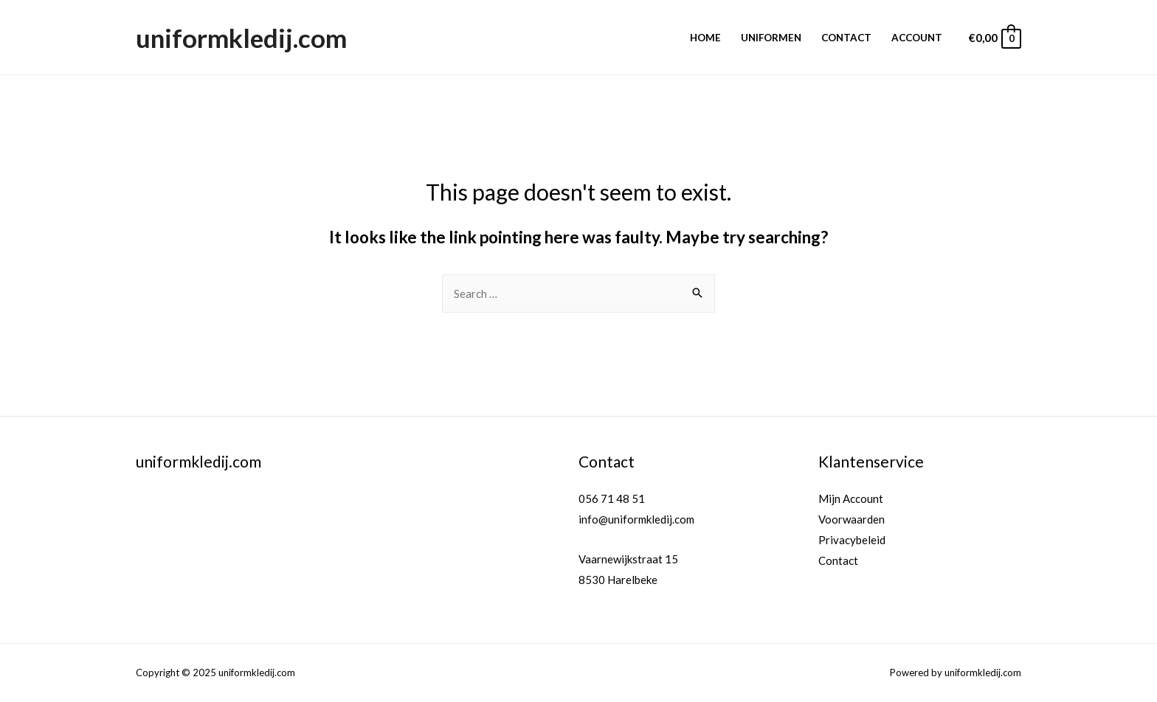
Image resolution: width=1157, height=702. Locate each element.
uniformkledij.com (241, 37)
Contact (846, 38)
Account (916, 38)
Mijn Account (850, 498)
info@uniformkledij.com (636, 519)
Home (705, 38)
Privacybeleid (851, 539)
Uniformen (771, 38)
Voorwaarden (851, 519)
